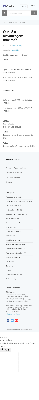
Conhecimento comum (14, 274)
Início (8, 163)
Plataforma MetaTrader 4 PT (16, 253)
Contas (8, 270)
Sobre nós (9, 266)
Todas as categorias (13, 279)
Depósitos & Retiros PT (14, 240)
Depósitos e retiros (13, 177)
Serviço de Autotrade (13, 223)
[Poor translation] (7, 350)
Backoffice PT (13, 22)
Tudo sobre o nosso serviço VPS (17, 214)
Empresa (9, 182)
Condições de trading (13, 231)
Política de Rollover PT (13, 206)
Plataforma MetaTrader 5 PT (16, 249)
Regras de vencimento (14, 197)
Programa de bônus (13, 257)
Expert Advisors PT (12, 218)
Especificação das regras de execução (19, 201)
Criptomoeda (10, 236)
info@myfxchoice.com (14, 314)
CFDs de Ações (11, 227)
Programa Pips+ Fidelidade (16, 168)
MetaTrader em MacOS (14, 210)
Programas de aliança (14, 173)
